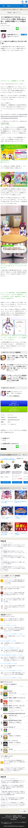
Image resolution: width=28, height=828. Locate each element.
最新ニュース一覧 (24, 9)
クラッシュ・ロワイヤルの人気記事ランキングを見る (11, 670)
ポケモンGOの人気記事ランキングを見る (9, 663)
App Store (14, 403)
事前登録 (10, 12)
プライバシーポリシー (7, 817)
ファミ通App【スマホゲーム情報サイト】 (10, 9)
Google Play (14, 409)
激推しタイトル (16, 12)
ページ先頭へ (24, 811)
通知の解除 (15, 817)
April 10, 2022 (5, 123)
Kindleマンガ (20, 458)
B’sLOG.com (14, 819)
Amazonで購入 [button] (5, 482)
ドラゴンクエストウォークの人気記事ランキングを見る (12, 633)
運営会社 (20, 815)
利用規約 (15, 815)
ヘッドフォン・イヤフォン (8, 458)
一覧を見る (24, 454)
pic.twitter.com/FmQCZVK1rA (10, 118)
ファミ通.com (22, 817)
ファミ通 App (6, 2)
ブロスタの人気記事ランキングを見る (8, 640)
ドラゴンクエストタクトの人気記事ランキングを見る (11, 677)
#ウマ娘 (19, 116)
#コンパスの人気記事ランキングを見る (8, 625)
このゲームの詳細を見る (14, 396)
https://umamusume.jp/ (12, 417)
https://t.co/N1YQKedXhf (11, 116)
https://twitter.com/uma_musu (13, 419)
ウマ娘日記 (3, 440)
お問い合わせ (8, 815)
